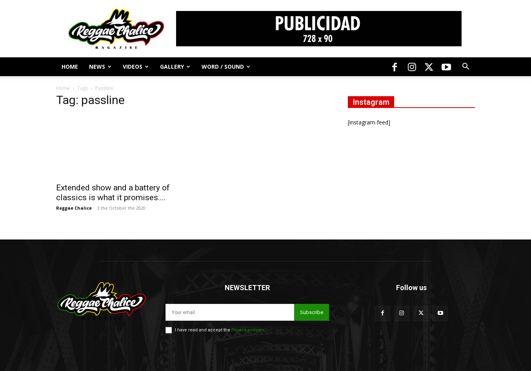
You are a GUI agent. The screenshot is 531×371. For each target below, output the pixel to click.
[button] (465, 67)
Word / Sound (226, 66)
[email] (229, 312)
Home (70, 66)
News (100, 66)
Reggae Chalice (74, 208)
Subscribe (311, 312)
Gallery (175, 66)
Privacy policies (247, 330)
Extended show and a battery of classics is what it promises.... (113, 192)
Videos (136, 66)
